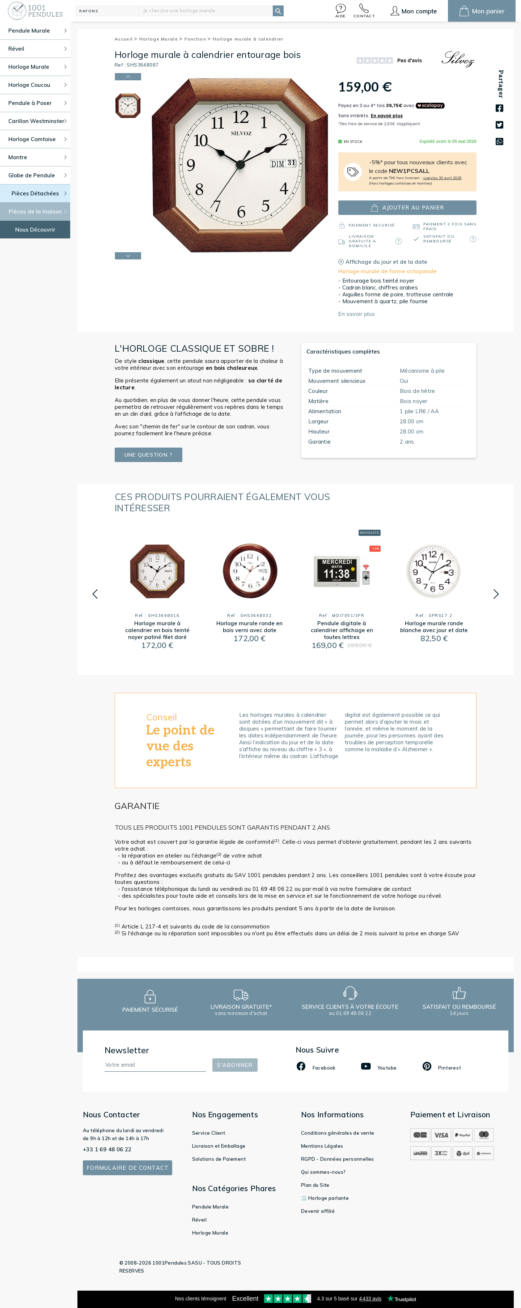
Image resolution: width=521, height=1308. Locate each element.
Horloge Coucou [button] (37, 84)
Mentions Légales (322, 1146)
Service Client (208, 1133)
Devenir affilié (318, 1211)
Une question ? (148, 455)
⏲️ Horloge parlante (325, 1198)
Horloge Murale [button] (37, 66)
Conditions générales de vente (337, 1133)
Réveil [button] (37, 48)
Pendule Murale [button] (37, 30)
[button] (341, 10)
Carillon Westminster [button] (37, 121)
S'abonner (235, 1065)
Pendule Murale (210, 1207)
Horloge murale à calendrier (248, 39)
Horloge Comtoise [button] (37, 139)
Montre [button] (37, 157)
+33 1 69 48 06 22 (107, 1149)
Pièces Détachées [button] (39, 193)
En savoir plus (356, 313)
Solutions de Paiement (219, 1159)
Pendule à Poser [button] (37, 103)
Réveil (199, 1220)
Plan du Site (315, 1185)
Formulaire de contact (127, 1167)
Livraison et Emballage (219, 1146)
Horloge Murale (161, 39)
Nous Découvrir (35, 229)
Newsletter (127, 1050)
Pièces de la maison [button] (38, 211)
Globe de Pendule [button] (37, 175)
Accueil (126, 39)
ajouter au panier (407, 208)
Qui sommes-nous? (323, 1172)
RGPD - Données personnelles (337, 1159)
